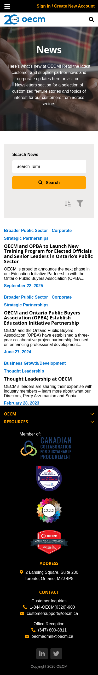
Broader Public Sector (26, 230)
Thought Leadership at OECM (38, 379)
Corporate (62, 230)
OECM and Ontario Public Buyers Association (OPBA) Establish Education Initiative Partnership (42, 318)
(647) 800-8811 (49, 630)
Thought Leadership (24, 371)
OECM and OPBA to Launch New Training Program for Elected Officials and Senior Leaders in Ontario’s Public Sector (48, 253)
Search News (25, 154)
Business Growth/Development (35, 363)
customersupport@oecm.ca (49, 613)
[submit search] (49, 182)
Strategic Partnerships (26, 238)
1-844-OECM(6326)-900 (49, 607)
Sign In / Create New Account (66, 6)
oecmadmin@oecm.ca (49, 636)
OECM (61, 666)
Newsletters (26, 85)
